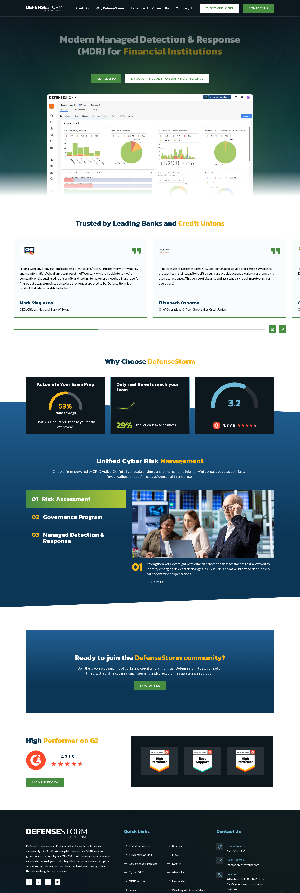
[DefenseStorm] (44, 8)
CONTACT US (258, 8)
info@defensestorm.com (243, 865)
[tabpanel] (219, 278)
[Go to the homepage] (56, 832)
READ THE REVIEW (45, 782)
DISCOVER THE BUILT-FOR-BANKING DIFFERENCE (167, 78)
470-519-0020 (236, 851)
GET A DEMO (106, 78)
